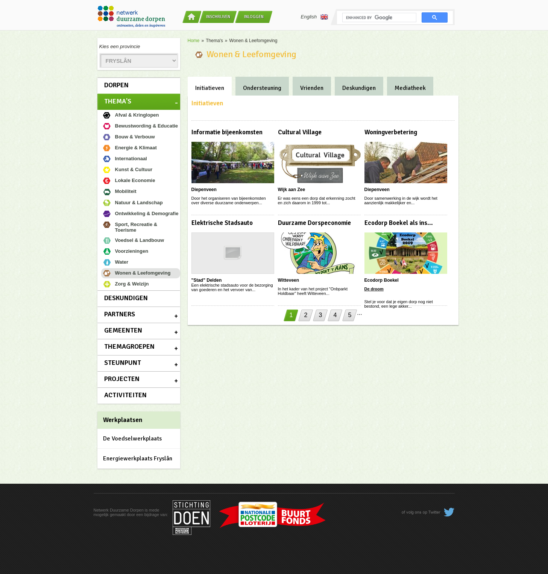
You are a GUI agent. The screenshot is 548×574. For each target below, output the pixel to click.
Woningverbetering (390, 132)
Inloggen (254, 16)
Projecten (122, 379)
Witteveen (288, 280)
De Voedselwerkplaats (132, 438)
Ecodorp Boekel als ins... (398, 223)
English (314, 17)
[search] (378, 17)
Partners (119, 314)
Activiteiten (125, 395)
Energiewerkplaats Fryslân (137, 458)
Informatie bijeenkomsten (227, 132)
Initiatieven (209, 88)
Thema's (117, 101)
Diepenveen (204, 189)
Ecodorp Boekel (381, 280)
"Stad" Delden (206, 280)
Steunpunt (122, 362)
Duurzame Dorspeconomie (314, 223)
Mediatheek (410, 88)
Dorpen (116, 85)
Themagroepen (129, 346)
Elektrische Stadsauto (222, 223)
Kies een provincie (119, 46)
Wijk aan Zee (291, 189)
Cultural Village (300, 132)
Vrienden (311, 88)
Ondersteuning (262, 88)
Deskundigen (126, 298)
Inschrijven (218, 16)
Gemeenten (123, 330)
